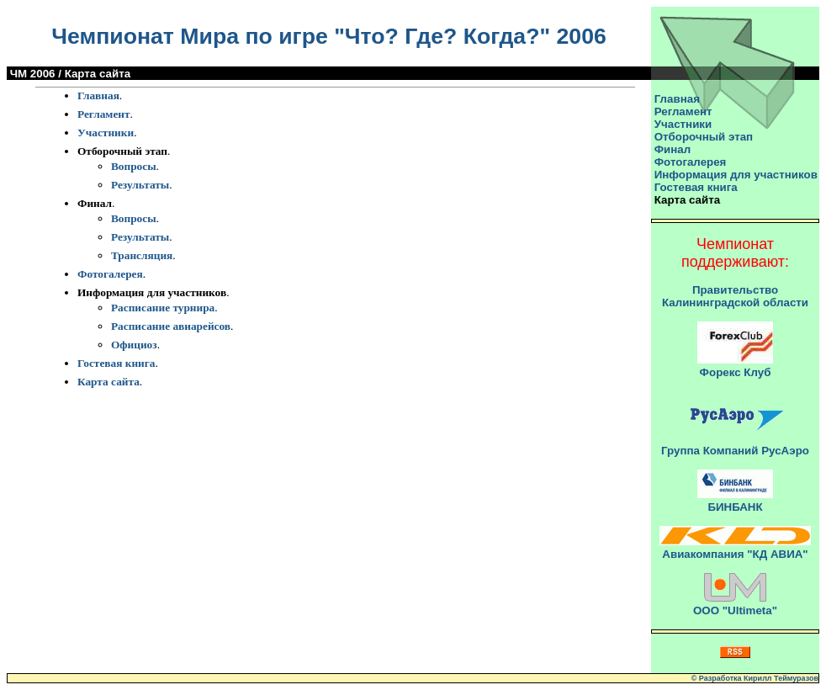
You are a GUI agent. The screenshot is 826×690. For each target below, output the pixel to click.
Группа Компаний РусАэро (735, 450)
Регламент (103, 114)
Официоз (134, 344)
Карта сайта (108, 381)
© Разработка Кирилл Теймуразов (754, 678)
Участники (105, 132)
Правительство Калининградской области (735, 296)
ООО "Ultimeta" (735, 610)
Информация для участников (736, 174)
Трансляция (141, 255)
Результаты (140, 184)
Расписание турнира (162, 307)
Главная (98, 95)
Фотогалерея (110, 274)
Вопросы (133, 166)
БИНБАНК (734, 507)
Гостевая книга (116, 363)
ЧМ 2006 (33, 73)
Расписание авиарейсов (170, 326)
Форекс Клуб (735, 372)
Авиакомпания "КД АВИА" (734, 554)
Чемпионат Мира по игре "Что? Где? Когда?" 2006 (328, 36)
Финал (672, 149)
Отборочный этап (703, 136)
